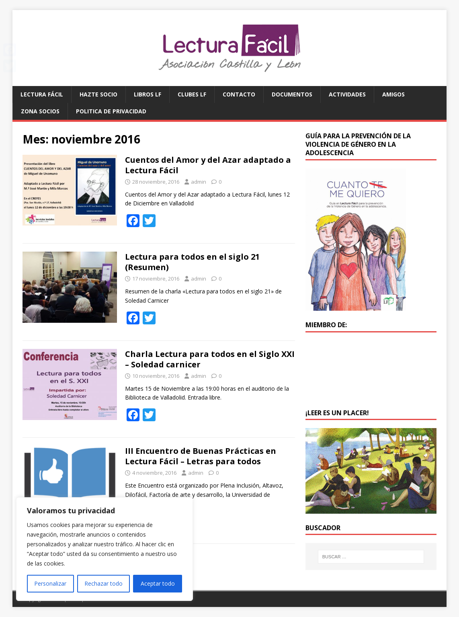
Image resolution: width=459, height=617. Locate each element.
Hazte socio (98, 94)
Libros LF (147, 94)
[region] (104, 549)
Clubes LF (192, 94)
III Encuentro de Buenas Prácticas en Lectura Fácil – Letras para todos (200, 456)
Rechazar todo (103, 583)
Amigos (393, 94)
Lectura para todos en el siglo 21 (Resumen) (192, 262)
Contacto (239, 94)
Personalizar (50, 583)
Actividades (347, 94)
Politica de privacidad (111, 111)
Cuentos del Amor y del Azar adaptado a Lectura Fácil (208, 165)
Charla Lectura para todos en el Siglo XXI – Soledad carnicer (210, 359)
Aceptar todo (158, 583)
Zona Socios (40, 111)
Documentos (292, 94)
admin (198, 181)
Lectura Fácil (41, 94)
